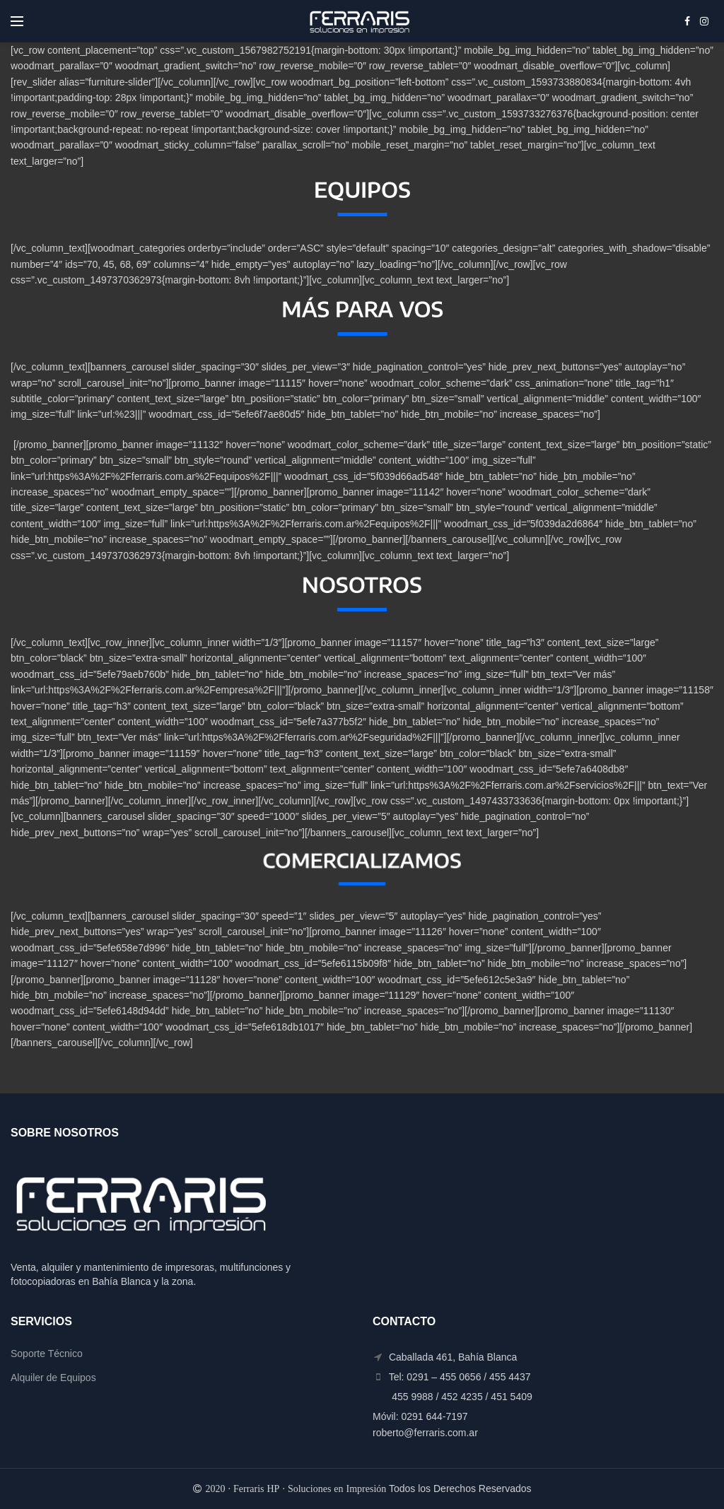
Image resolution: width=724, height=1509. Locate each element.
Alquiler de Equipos (53, 1377)
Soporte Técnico (47, 1353)
